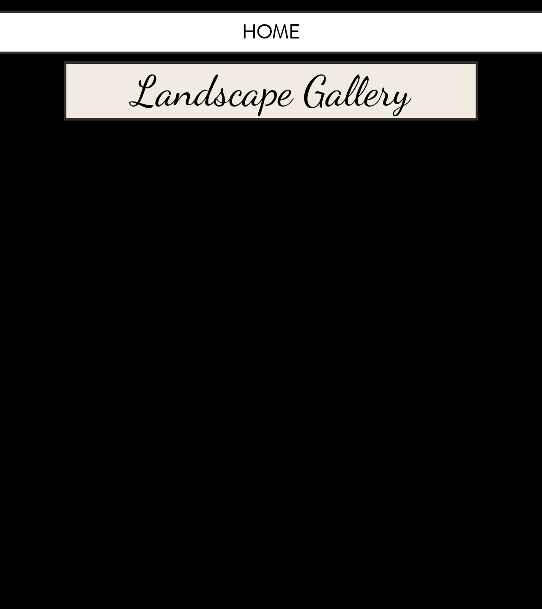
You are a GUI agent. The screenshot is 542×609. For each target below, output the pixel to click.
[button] (271, 91)
